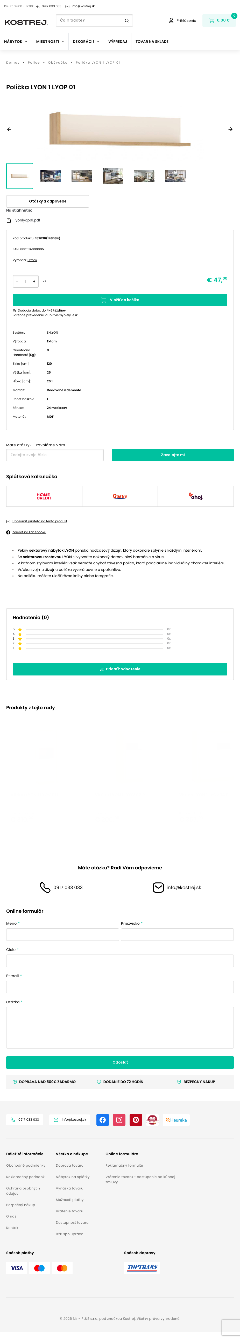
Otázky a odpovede (48, 201)
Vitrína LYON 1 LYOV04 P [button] (203, 815)
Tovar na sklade (152, 41)
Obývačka (58, 63)
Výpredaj (117, 41)
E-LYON (52, 332)
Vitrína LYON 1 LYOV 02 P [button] (120, 815)
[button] (29, 1161)
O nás (11, 1223)
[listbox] (120, 782)
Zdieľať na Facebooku (29, 532)
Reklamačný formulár (124, 1172)
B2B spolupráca (69, 1241)
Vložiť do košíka (120, 300)
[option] (48, 782)
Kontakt (13, 1235)
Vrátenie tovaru (69, 1218)
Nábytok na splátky (73, 1184)
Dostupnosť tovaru (72, 1229)
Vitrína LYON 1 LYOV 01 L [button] (35, 815)
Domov (13, 63)
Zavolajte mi (173, 454)
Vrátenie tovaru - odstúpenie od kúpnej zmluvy (140, 1187)
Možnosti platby (70, 1207)
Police (34, 63)
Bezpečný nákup (20, 1212)
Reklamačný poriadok (25, 1184)
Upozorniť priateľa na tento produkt (39, 521)
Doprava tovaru (70, 1172)
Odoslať (120, 1069)
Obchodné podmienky (25, 1172)
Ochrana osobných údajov (23, 1198)
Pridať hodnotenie (120, 669)
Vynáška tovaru (69, 1195)
